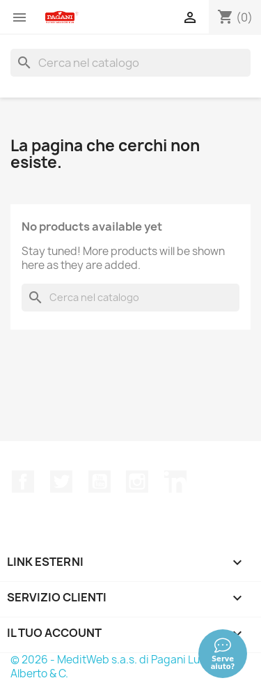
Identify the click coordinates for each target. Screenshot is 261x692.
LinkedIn (175, 481)
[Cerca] (130, 63)
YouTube (99, 481)
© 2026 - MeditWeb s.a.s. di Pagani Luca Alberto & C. (111, 666)
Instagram (137, 481)
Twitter (61, 481)
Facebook (23, 481)
